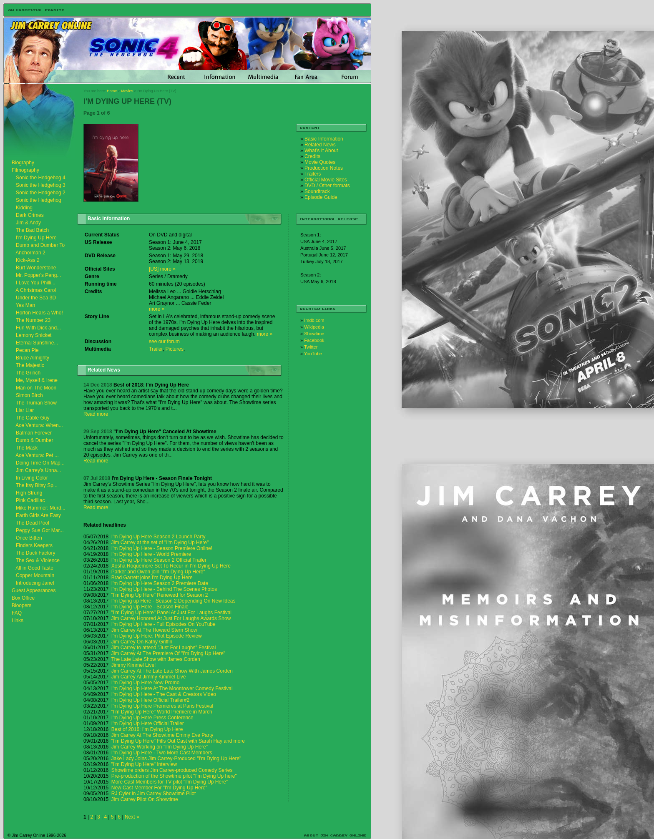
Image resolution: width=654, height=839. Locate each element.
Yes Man (25, 305)
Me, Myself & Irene (37, 380)
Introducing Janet (35, 583)
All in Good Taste (34, 568)
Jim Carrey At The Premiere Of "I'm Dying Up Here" (168, 653)
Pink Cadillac (30, 500)
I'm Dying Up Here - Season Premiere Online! (161, 548)
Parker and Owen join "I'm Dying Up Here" (158, 572)
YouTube (313, 353)
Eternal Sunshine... (37, 343)
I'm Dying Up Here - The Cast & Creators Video (163, 694)
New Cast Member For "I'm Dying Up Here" (159, 788)
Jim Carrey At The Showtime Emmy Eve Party (162, 735)
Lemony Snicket (33, 335)
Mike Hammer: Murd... (40, 508)
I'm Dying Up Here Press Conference (152, 718)
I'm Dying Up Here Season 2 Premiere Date (159, 583)
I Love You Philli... (35, 283)
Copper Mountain (35, 575)
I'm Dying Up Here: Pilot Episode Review (156, 636)
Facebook (314, 340)
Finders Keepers (34, 545)
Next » (132, 817)
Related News (320, 145)
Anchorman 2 (30, 253)
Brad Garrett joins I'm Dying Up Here (152, 577)
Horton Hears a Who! (39, 313)
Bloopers (21, 605)
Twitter (310, 346)
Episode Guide (320, 197)
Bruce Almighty (32, 358)
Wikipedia (314, 326)
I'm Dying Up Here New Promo (145, 683)
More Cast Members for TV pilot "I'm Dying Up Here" (169, 782)
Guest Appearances (33, 590)
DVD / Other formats (327, 185)
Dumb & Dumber (34, 440)
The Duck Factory (35, 553)
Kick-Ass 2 (28, 260)
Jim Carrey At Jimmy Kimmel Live (148, 677)
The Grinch (28, 373)
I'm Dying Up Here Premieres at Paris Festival (162, 706)
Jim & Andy (28, 223)
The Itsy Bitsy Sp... (37, 485)
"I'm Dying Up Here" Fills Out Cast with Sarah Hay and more (178, 741)
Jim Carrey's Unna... (38, 470)
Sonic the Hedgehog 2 (40, 193)
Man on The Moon (36, 388)
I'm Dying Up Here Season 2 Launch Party (158, 537)
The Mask (27, 448)
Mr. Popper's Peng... (38, 275)
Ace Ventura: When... (39, 425)
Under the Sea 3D (36, 298)
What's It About (321, 150)
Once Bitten (29, 538)
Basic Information (323, 139)
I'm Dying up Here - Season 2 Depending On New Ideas (173, 601)
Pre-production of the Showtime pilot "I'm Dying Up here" (174, 776)
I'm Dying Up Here (36, 238)
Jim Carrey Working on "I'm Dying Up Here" (159, 747)
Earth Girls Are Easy (38, 515)
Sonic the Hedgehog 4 (40, 178)
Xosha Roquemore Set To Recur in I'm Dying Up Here (171, 566)
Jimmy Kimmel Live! (133, 665)
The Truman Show (36, 403)
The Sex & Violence (38, 560)
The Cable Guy (33, 418)
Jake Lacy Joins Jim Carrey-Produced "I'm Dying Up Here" (176, 758)
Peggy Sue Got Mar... (40, 530)
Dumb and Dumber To (40, 245)
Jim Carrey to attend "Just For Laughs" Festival (163, 648)
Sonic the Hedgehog (38, 200)
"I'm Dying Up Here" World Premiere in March (161, 712)
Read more (95, 414)
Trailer (156, 349)
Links (17, 620)
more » (168, 269)
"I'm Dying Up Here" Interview (144, 764)
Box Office (23, 598)
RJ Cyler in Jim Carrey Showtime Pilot (153, 793)
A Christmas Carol (35, 290)
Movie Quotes (319, 162)
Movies (127, 91)
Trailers (312, 174)
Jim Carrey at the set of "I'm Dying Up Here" (160, 542)
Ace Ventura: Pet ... (36, 455)
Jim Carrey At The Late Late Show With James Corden (172, 671)
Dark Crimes (30, 215)
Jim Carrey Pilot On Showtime (144, 799)
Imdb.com (314, 320)
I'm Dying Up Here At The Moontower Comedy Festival (172, 688)
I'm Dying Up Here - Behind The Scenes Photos (164, 589)
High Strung (29, 493)
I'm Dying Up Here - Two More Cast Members (161, 753)
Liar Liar (25, 410)
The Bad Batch (32, 230)
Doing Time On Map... (40, 463)
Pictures (175, 349)
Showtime (314, 333)
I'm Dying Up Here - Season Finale (150, 607)
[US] (153, 269)
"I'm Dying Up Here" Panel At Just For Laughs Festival (171, 612)
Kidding (24, 208)
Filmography (25, 170)
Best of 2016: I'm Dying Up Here (147, 729)
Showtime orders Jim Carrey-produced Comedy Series (172, 770)
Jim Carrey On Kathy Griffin (141, 642)
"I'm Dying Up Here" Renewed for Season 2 (159, 595)
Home (112, 91)
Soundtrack (317, 191)
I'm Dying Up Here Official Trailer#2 (150, 700)
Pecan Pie (27, 350)
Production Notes (323, 168)
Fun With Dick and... (38, 328)
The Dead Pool (32, 523)
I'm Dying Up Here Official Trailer (147, 723)
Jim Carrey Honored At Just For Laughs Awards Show (171, 618)
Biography (23, 163)
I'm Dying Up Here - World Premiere (151, 554)
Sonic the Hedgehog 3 (40, 185)
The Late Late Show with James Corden (155, 659)
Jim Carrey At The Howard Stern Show (154, 630)
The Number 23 (33, 320)
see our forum (164, 341)
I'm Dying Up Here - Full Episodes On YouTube (163, 624)
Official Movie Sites (325, 180)
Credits (312, 156)
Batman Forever (34, 433)
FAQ (17, 613)
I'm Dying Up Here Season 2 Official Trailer (158, 560)
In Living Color (32, 478)
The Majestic (30, 365)
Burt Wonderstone (36, 268)
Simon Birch (29, 395)
